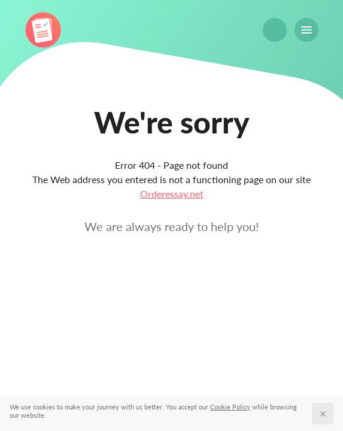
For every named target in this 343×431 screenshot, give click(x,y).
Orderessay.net (172, 193)
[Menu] (306, 30)
